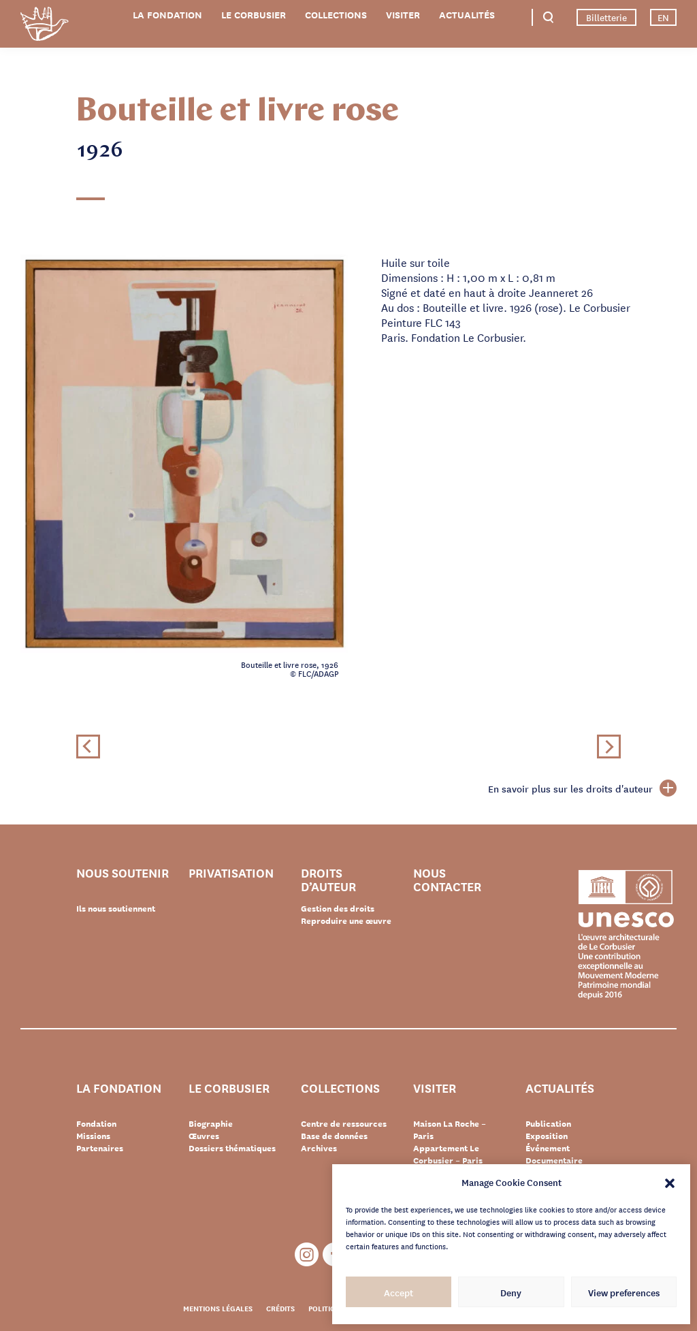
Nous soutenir (122, 873)
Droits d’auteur (328, 879)
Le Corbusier (253, 14)
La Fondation (167, 14)
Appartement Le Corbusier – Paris (448, 1154)
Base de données (334, 1135)
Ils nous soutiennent (115, 908)
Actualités (467, 14)
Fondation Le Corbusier (44, 26)
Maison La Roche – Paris (449, 1129)
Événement (547, 1148)
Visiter (403, 14)
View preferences (624, 1292)
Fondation (96, 1123)
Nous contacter (447, 879)
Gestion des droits (337, 908)
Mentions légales (218, 1308)
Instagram (307, 1254)
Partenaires (99, 1148)
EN (663, 17)
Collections (336, 14)
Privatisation (231, 873)
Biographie (211, 1123)
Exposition (546, 1135)
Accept (398, 1292)
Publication (548, 1123)
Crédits (280, 1308)
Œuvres (204, 1135)
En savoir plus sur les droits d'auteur (582, 788)
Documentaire (554, 1160)
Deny (510, 1292)
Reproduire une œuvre (346, 920)
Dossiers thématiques (232, 1148)
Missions (93, 1135)
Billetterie (606, 17)
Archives (319, 1148)
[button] (670, 1182)
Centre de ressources (344, 1123)
